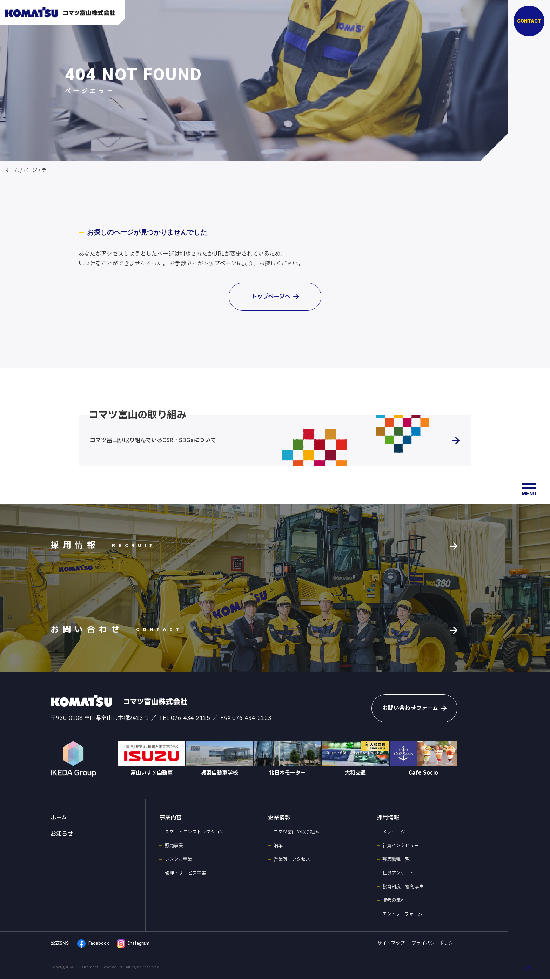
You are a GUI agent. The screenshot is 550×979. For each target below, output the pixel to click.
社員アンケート (398, 873)
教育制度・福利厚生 (402, 886)
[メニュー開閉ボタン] (529, 489)
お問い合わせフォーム (414, 708)
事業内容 (170, 817)
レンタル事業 (178, 859)
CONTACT (529, 21)
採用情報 (388, 817)
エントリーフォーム (402, 914)
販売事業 (174, 845)
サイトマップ (391, 943)
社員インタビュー (400, 845)
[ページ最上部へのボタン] (529, 968)
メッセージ (393, 832)
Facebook (93, 943)
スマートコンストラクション (194, 832)
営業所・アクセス (292, 859)
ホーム (12, 170)
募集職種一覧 (396, 859)
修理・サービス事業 (185, 873)
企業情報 (279, 817)
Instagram (133, 943)
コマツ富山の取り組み (296, 832)
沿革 (278, 845)
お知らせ (62, 834)
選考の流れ (393, 900)
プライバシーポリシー (434, 943)
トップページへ (275, 296)
